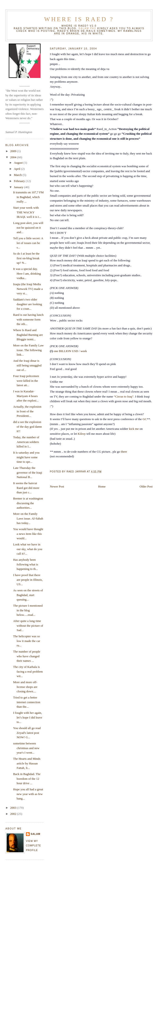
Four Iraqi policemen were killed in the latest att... (26, 380)
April (17, 168)
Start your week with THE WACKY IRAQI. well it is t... (27, 212)
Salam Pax (87, 28)
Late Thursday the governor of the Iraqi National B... (27, 472)
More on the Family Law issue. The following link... (28, 350)
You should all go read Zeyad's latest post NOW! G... (27, 732)
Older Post (146, 486)
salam (35, 834)
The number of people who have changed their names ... (26, 656)
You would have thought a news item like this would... (28, 533)
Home (102, 486)
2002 (13, 814)
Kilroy (82, 433)
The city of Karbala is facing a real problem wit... (28, 671)
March (18, 175)
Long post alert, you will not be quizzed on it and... (28, 227)
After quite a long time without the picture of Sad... (28, 625)
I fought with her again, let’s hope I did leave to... (27, 717)
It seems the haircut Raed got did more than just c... (26, 487)
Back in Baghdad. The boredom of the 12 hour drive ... (26, 778)
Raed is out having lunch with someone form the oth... (28, 319)
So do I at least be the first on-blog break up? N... (26, 258)
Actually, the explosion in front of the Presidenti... (27, 411)
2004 (13, 157)
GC (145, 419)
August (19, 162)
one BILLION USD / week (70, 351)
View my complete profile (33, 846)
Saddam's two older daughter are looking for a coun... (27, 304)
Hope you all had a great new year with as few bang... (28, 794)
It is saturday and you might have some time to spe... (26, 457)
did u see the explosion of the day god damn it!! (27, 426)
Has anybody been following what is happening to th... (25, 564)
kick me (134, 428)
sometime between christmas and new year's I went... (26, 748)
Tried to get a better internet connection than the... (26, 702)
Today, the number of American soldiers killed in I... (26, 441)
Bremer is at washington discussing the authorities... (28, 503)
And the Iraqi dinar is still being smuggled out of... (27, 365)
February (20, 181)
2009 (13, 151)
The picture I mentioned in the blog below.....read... (27, 610)
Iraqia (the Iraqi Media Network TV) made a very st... (28, 288)
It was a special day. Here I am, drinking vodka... (27, 273)
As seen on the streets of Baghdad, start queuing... (28, 595)
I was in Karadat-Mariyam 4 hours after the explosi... (26, 396)
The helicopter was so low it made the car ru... (26, 640)
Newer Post (57, 486)
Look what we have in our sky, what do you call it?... (27, 549)
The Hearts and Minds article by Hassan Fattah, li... (26, 763)
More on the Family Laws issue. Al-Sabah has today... (28, 518)
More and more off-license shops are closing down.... (25, 686)
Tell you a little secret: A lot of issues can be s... (28, 242)
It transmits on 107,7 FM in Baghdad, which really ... (28, 197)
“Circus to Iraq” (123, 396)
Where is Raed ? (79, 19)
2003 (13, 807)
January (19, 187)
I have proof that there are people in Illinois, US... (27, 579)
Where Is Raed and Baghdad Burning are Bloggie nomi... (28, 334)
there (124, 451)
